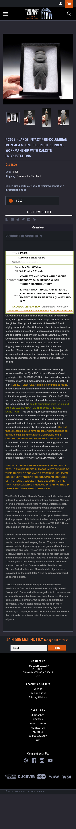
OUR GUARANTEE (38, 736)
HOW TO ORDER (38, 723)
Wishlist (38, 689)
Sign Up (42, 693)
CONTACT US (38, 728)
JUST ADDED (38, 715)
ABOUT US (38, 732)
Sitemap (41, 791)
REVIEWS (38, 719)
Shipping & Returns (38, 697)
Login (32, 693)
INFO (38, 740)
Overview (38, 227)
